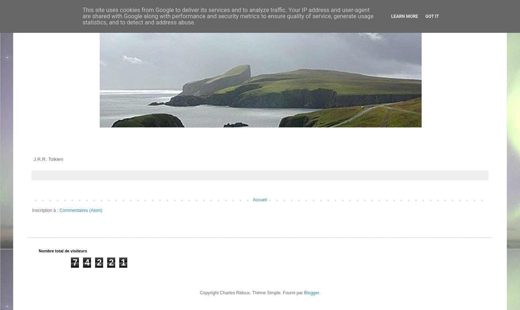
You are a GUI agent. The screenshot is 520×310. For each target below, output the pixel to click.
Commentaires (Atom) (81, 210)
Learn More (404, 16)
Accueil (260, 199)
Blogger (311, 292)
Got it (432, 16)
